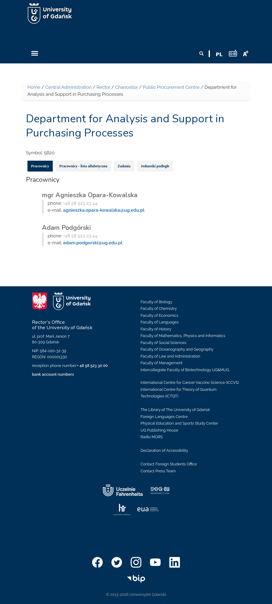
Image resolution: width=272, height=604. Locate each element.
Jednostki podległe (155, 166)
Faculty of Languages (160, 322)
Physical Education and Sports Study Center (179, 423)
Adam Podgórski (66, 227)
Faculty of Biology (156, 302)
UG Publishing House (159, 430)
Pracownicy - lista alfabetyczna (83, 166)
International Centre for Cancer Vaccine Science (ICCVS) (190, 382)
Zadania (124, 166)
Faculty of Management (161, 363)
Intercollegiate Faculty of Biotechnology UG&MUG (185, 370)
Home (33, 87)
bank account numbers (53, 374)
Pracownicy (40, 166)
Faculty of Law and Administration (170, 356)
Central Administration (68, 87)
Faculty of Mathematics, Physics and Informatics (183, 335)
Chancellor (126, 87)
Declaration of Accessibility (164, 450)
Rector (103, 87)
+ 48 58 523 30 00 (92, 365)
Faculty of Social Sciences (163, 342)
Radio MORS (152, 437)
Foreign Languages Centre (164, 416)
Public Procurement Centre (171, 87)
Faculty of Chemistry (159, 308)
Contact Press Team (158, 471)
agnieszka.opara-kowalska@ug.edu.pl (103, 210)
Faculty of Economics (159, 315)
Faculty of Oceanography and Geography (177, 349)
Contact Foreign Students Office (169, 464)
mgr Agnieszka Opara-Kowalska (90, 195)
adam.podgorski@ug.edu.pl (92, 243)
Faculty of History (156, 329)
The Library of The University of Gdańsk (175, 409)
